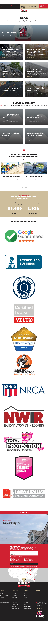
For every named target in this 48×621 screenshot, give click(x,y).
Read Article (3, 38)
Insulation (27, 558)
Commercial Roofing (15, 559)
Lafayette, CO (15, 599)
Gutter (8, 105)
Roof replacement (28, 105)
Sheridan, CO (14, 606)
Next (26, 187)
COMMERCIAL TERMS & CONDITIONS (28, 611)
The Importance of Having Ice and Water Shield (10, 89)
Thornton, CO (15, 604)
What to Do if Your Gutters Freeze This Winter (36, 70)
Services (8, 9)
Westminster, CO (15, 610)
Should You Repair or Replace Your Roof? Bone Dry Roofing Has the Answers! (10, 50)
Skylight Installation (29, 560)
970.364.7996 (39, 605)
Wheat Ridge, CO (15, 608)
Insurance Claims (27, 606)
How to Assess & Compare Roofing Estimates (35, 116)
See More (14, 611)
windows (46, 105)
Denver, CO (14, 595)
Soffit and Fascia (28, 559)
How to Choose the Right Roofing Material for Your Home (10, 115)
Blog (41, 9)
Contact (26, 602)
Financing (36, 9)
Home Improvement (19, 105)
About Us (17, 9)
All (1, 105)
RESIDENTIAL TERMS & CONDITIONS (28, 614)
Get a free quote (42, 6)
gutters (12, 105)
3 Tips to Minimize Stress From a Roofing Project (35, 134)
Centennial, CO (15, 593)
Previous (22, 187)
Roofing (34, 105)
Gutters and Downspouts (16, 560)
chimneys (4, 105)
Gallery (25, 595)
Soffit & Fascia (3, 600)
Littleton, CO (15, 600)
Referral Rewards (23, 7)
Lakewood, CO (15, 597)
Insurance (31, 6)
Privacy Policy (35, 566)
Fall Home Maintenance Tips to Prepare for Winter (12, 33)
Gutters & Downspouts (5, 595)
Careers (35, 6)
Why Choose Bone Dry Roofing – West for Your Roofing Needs (34, 88)
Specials (30, 9)
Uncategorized (40, 105)
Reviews (12, 9)
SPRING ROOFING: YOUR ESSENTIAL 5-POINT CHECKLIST (35, 51)
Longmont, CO (15, 602)
